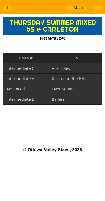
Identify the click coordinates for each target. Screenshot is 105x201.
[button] (7, 7)
